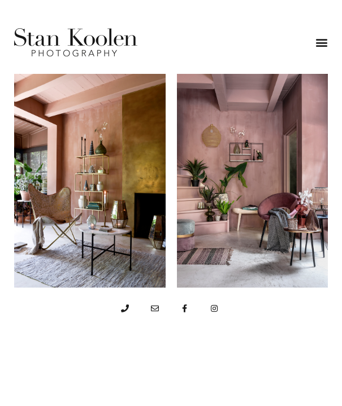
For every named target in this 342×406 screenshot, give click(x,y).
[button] (321, 42)
